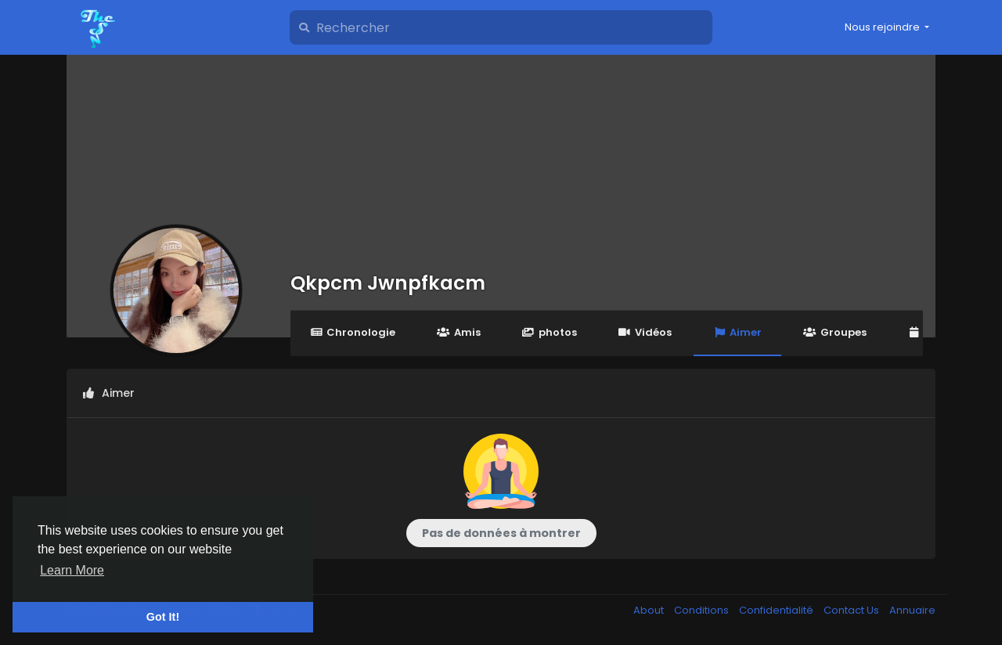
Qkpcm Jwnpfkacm (387, 283)
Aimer (737, 332)
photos (549, 332)
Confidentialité (777, 610)
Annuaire (912, 610)
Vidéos (645, 332)
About (649, 610)
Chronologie (352, 332)
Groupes (834, 332)
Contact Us (852, 610)
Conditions (702, 610)
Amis (458, 332)
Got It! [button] (162, 617)
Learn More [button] (72, 570)
